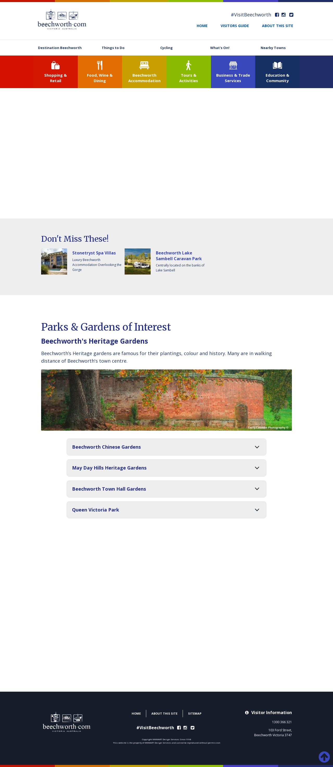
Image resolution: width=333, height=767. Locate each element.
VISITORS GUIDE (235, 25)
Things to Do (113, 47)
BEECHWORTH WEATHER (166, 672)
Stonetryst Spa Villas (94, 253)
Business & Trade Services (233, 77)
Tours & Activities (188, 77)
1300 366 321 (282, 722)
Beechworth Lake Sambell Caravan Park (179, 255)
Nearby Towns (273, 47)
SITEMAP (194, 713)
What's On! (219, 47)
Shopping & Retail (55, 77)
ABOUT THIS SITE (277, 25)
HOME (202, 25)
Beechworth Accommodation (144, 77)
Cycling (166, 47)
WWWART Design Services (158, 742)
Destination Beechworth (60, 47)
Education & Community (277, 77)
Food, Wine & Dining (100, 77)
